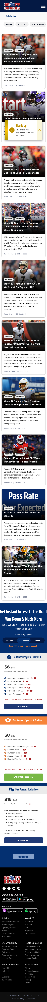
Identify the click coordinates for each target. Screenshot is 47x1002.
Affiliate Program (32, 971)
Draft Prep (22, 24)
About (27, 968)
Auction (9, 24)
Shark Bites (7, 936)
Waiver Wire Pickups (10, 921)
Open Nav (44, 5)
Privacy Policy (18, 998)
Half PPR (28, 924)
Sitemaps (31, 998)
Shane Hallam (9, 371)
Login (27, 983)
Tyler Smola (8, 85)
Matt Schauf (8, 139)
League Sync (7, 958)
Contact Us (30, 977)
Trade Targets (8, 924)
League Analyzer (32, 958)
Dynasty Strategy (9, 955)
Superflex (29, 930)
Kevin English (9, 254)
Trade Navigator (32, 955)
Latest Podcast (8, 933)
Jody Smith (8, 428)
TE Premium (30, 933)
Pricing (28, 980)
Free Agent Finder (33, 952)
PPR (26, 927)
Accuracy (29, 974)
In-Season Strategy (10, 946)
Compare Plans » (23, 857)
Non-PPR (29, 921)
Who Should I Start (33, 949)
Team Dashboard (32, 946)
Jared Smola (9, 197)
